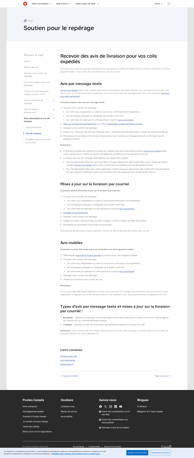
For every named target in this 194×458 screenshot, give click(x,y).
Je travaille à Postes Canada (35, 427)
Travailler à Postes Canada (34, 422)
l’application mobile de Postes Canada (124, 129)
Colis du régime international (39, 116)
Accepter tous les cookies (137, 453)
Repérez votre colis (68, 362)
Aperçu (27, 66)
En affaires (142, 412)
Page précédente (71, 381)
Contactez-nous (68, 412)
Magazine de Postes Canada (150, 417)
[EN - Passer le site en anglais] (150, 2)
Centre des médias (31, 432)
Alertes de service (69, 417)
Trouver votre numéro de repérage (35, 80)
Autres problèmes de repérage (39, 107)
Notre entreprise (30, 412)
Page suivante (161, 381)
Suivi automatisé (33, 133)
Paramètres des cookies (160, 453)
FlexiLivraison (67, 370)
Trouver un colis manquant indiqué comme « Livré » (36, 98)
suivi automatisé (125, 125)
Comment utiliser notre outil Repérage (37, 89)
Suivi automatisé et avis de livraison (39, 125)
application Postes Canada (88, 261)
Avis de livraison (33, 139)
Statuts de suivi (31, 73)
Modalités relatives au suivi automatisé (38, 146)
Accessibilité (66, 422)
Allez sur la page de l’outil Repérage (80, 129)
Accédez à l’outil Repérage (75, 218)
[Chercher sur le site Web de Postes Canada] (169, 9)
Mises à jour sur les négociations (37, 437)
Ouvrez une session (69, 96)
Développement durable (33, 417)
